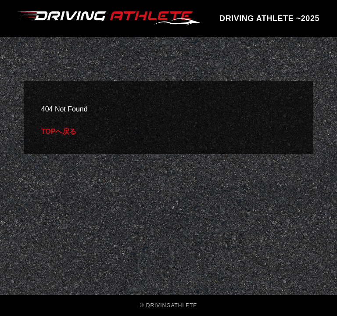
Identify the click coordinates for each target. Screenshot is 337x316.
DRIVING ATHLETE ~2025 (269, 18)
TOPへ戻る (59, 131)
